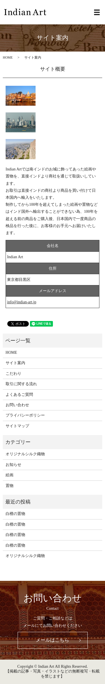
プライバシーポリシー (25, 415)
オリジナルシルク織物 (25, 454)
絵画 (9, 475)
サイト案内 (15, 363)
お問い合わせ (17, 405)
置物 (9, 486)
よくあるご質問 (19, 394)
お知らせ (13, 465)
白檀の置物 (15, 514)
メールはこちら (52, 640)
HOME (8, 57)
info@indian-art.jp (21, 302)
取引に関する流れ (21, 384)
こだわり (13, 373)
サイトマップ (17, 426)
